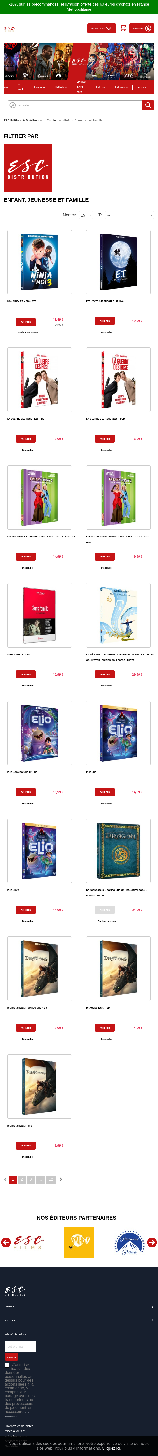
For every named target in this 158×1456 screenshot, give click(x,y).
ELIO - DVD (13, 890)
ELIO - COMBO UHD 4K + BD (22, 772)
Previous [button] (6, 1242)
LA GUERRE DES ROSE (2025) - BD (26, 419)
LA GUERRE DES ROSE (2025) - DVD (105, 419)
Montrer (69, 215)
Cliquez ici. (111, 1448)
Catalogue (39, 87)
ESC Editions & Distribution (23, 120)
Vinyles (142, 87)
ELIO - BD (91, 772)
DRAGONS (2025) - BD (98, 1008)
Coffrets (100, 87)
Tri (100, 215)
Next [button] (152, 1242)
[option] (29, 1242)
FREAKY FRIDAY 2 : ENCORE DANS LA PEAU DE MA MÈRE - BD (41, 537)
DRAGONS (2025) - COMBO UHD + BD (27, 1008)
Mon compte (142, 28)
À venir (21, 87)
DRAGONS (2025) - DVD (19, 1126)
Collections (121, 87)
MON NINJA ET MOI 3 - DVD (21, 301)
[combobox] (129, 215)
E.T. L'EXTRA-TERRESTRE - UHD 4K (105, 301)
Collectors (61, 87)
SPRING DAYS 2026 (81, 86)
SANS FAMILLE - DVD (18, 654)
